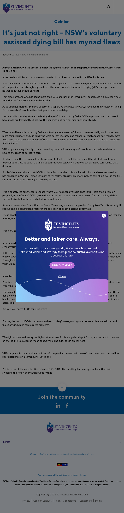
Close (62, 276)
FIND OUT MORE (62, 265)
